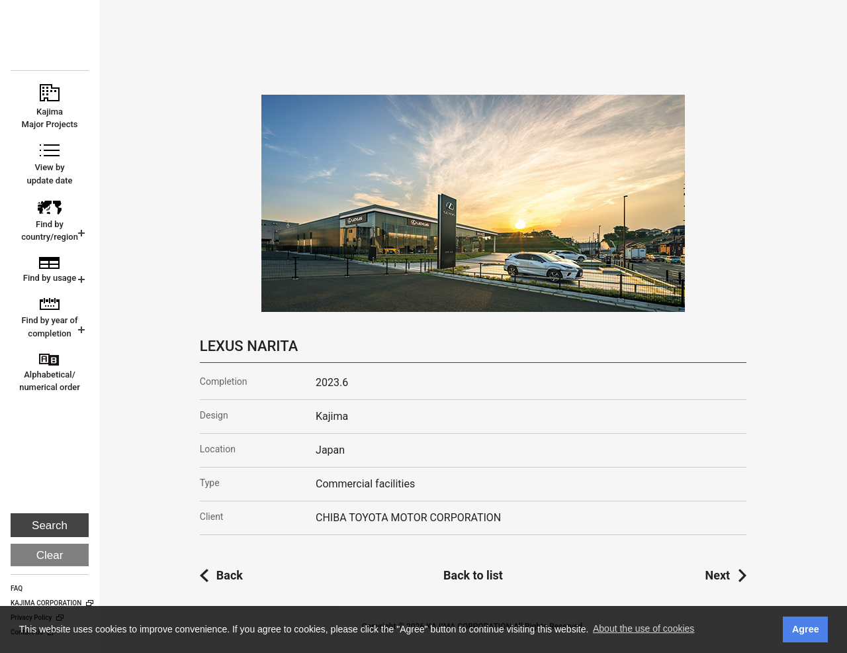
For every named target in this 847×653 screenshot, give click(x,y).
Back (229, 575)
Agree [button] (805, 629)
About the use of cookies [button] (643, 628)
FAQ (16, 588)
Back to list (473, 575)
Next (718, 575)
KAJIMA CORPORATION (51, 41)
